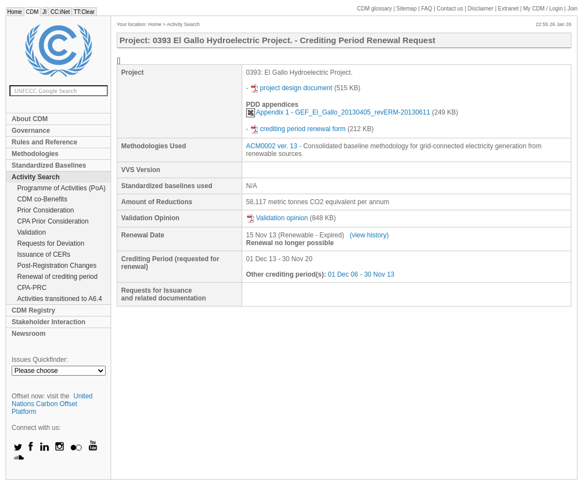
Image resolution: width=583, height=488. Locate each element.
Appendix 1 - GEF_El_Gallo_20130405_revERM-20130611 (338, 112)
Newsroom (28, 334)
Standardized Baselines (49, 165)
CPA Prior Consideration (53, 221)
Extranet (508, 9)
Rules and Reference (44, 142)
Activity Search (36, 177)
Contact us (450, 9)
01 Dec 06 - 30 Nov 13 (361, 274)
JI (44, 12)
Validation (31, 232)
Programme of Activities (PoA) (61, 188)
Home (14, 12)
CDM (32, 12)
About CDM (30, 119)
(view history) (369, 235)
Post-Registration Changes (56, 265)
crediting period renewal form (298, 129)
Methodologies (35, 154)
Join (572, 9)
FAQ (426, 9)
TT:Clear (84, 12)
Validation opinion (277, 218)
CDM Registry (33, 310)
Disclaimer (481, 9)
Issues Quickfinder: (40, 360)
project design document (291, 88)
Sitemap (407, 9)
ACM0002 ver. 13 (272, 146)
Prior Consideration (45, 210)
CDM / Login (543, 9)
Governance (31, 130)
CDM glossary (374, 9)
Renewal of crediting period (57, 277)
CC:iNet (60, 12)
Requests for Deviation (50, 243)
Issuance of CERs (43, 254)
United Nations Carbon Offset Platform (52, 404)
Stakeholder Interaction (48, 322)
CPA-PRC (31, 288)
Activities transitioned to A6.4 (59, 299)
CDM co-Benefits (42, 199)
